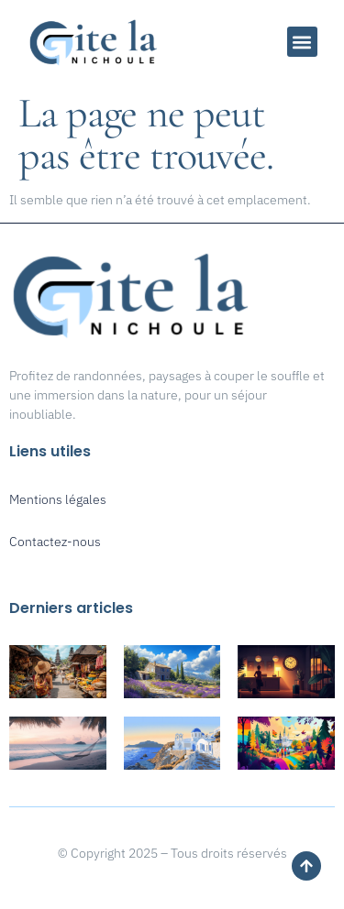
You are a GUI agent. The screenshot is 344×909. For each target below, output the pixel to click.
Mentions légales (57, 499)
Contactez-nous (55, 541)
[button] (302, 42)
